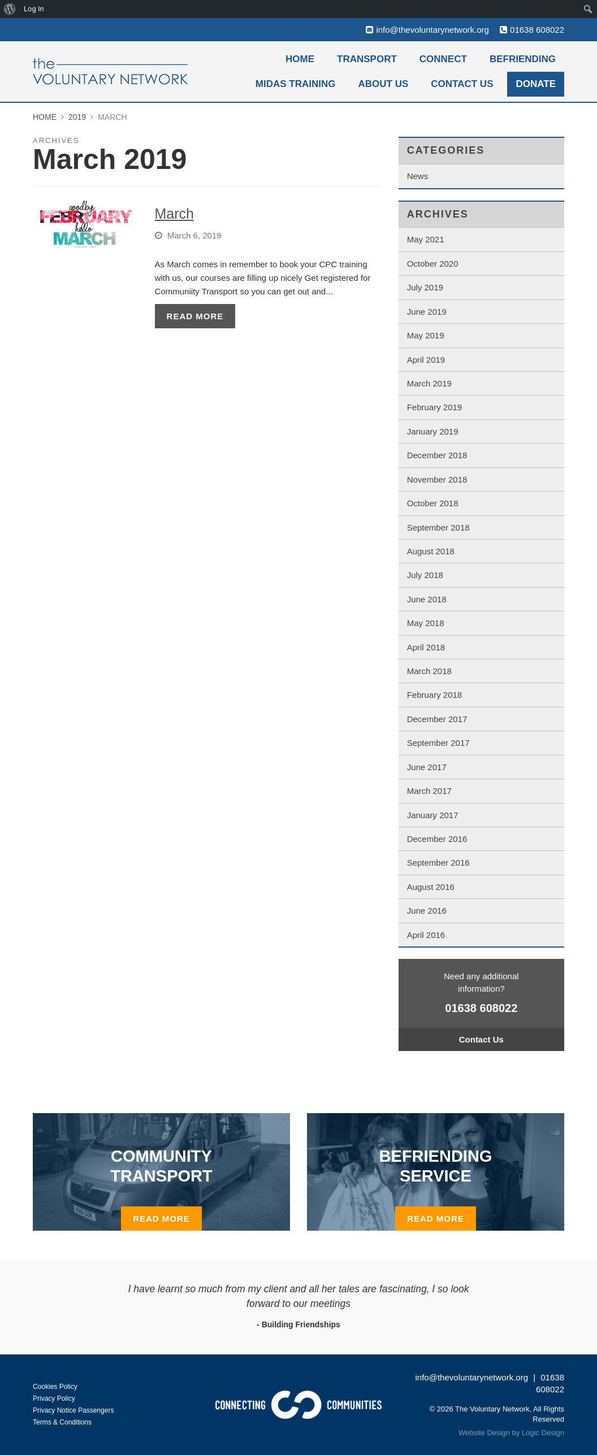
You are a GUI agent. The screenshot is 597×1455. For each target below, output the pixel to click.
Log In (34, 9)
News (418, 176)
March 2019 (429, 383)
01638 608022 (537, 29)
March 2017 (429, 791)
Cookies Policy (55, 1387)
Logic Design (543, 1432)
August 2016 (431, 887)
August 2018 (431, 551)
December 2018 (437, 455)
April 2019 (426, 359)
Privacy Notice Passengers (73, 1410)
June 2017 (427, 767)
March (174, 213)
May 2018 (425, 623)
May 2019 (425, 335)
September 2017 (438, 743)
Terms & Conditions (62, 1422)
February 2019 (434, 407)
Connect (443, 59)
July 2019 (425, 287)
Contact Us (462, 84)
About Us (383, 84)
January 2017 (432, 815)
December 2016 (437, 839)
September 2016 (438, 862)
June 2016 (427, 910)
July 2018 (425, 575)
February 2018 (434, 695)
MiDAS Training (296, 84)
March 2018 (429, 671)
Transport (367, 59)
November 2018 (437, 479)
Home (299, 59)
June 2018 (427, 599)
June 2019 (427, 311)
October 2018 (432, 503)
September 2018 (438, 527)
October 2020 (432, 263)
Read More (195, 316)
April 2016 (426, 935)
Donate (536, 84)
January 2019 (432, 431)
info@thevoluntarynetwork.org (432, 29)
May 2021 (425, 239)
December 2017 (437, 719)
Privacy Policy (54, 1398)
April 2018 (426, 647)
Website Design (484, 1432)
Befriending (523, 59)
